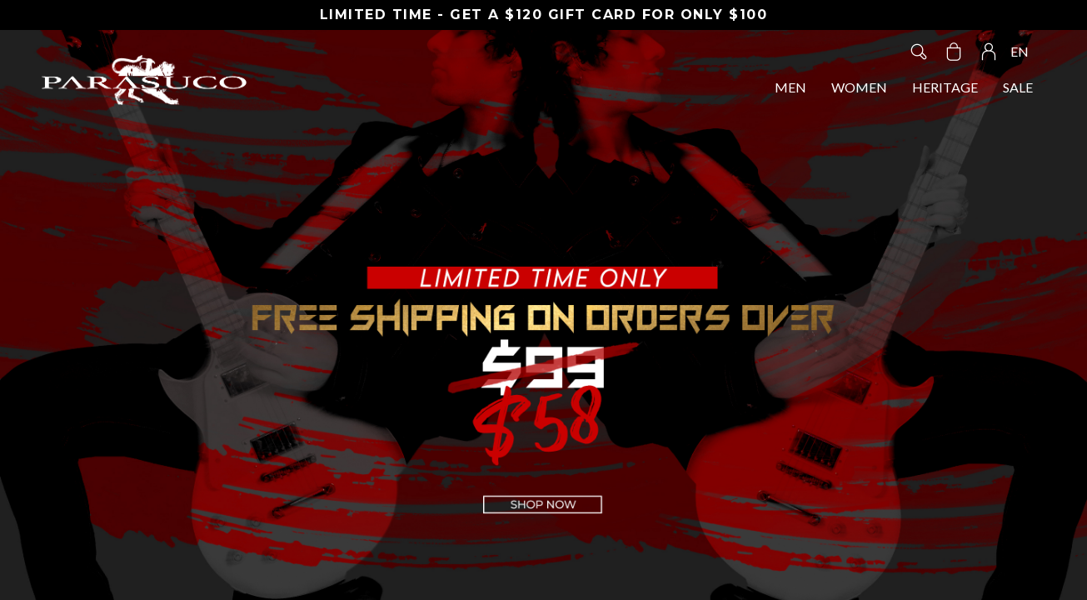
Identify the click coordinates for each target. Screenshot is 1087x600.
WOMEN (859, 87)
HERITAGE (945, 87)
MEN (790, 87)
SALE (1018, 87)
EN (1019, 51)
